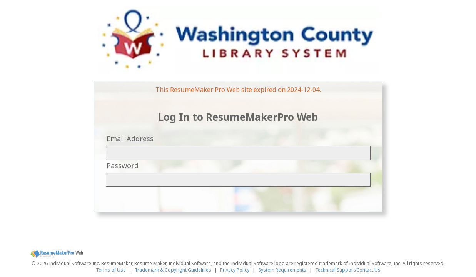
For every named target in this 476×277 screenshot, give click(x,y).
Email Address (130, 138)
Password (123, 165)
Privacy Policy (234, 270)
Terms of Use (111, 270)
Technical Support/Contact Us (348, 270)
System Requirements (282, 270)
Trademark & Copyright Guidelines (173, 270)
